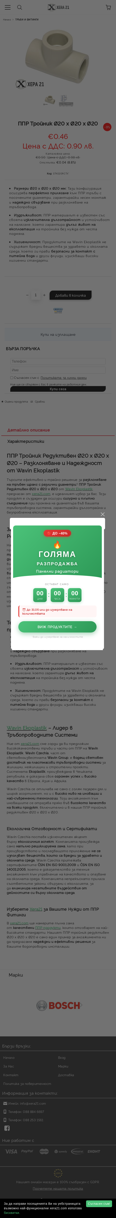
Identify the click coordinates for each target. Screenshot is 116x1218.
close (103, 482)
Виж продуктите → (58, 595)
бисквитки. (12, 1213)
